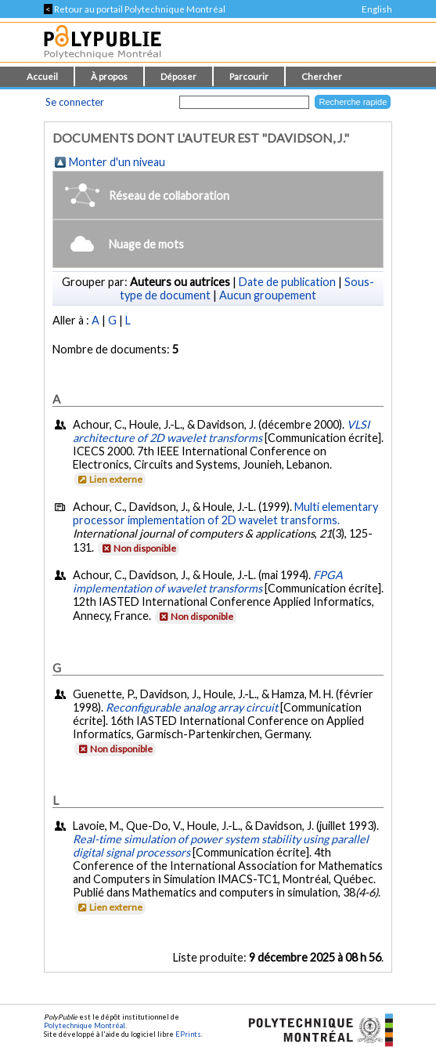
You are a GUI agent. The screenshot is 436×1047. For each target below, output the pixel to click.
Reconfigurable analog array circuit (192, 707)
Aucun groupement (267, 295)
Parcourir (248, 76)
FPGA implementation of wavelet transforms (208, 581)
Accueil (42, 76)
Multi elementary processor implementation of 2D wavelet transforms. (225, 513)
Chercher (321, 76)
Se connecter (74, 102)
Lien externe (109, 479)
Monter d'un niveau (117, 161)
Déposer (178, 76)
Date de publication (287, 281)
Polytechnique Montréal (84, 1025)
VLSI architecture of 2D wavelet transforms (221, 431)
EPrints (188, 1034)
